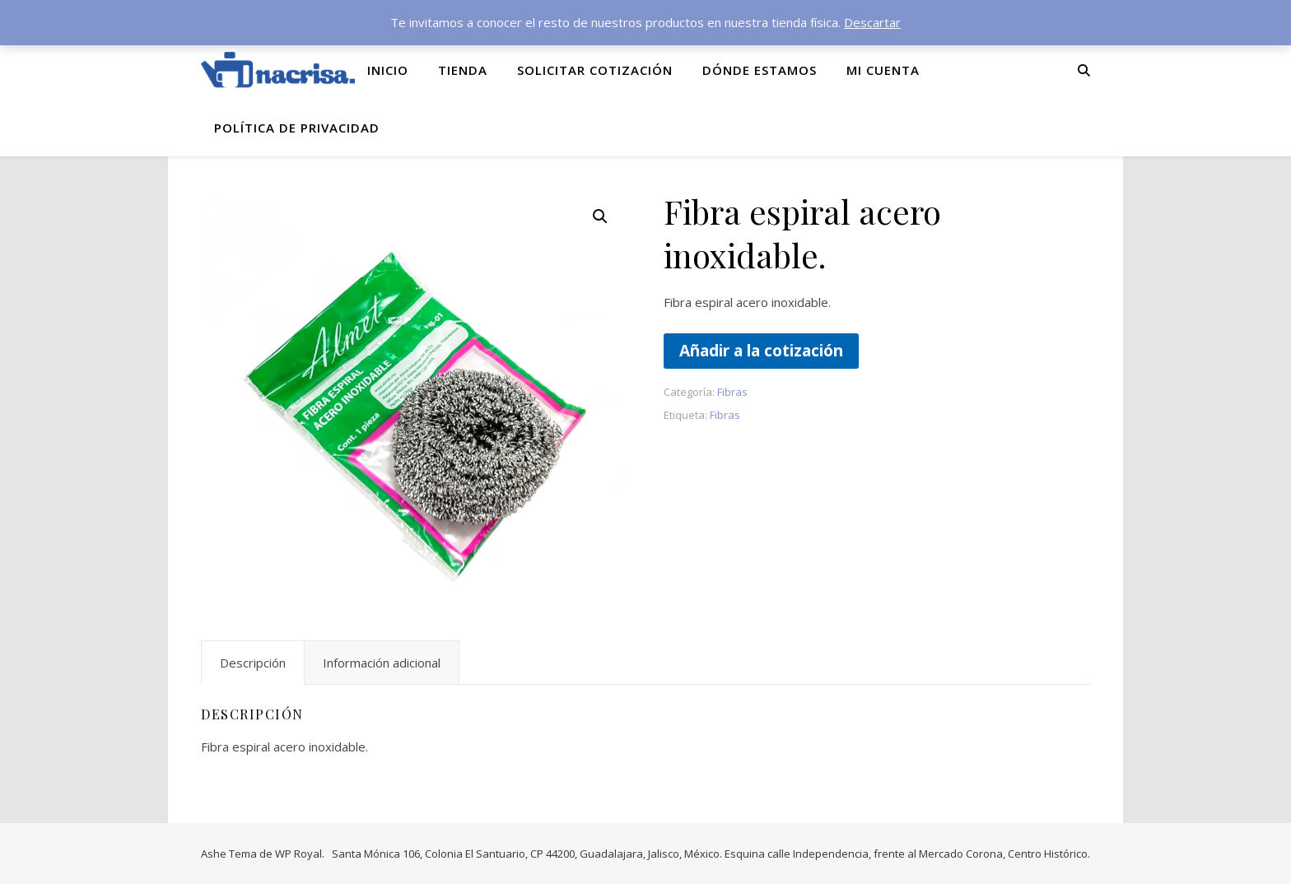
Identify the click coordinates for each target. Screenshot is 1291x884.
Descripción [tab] (253, 662)
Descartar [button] (872, 22)
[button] (600, 216)
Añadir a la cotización (761, 350)
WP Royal (298, 853)
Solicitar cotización (595, 70)
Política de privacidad (297, 127)
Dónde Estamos (759, 70)
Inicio (387, 70)
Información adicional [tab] (381, 662)
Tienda (462, 70)
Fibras (732, 391)
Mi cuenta (883, 70)
